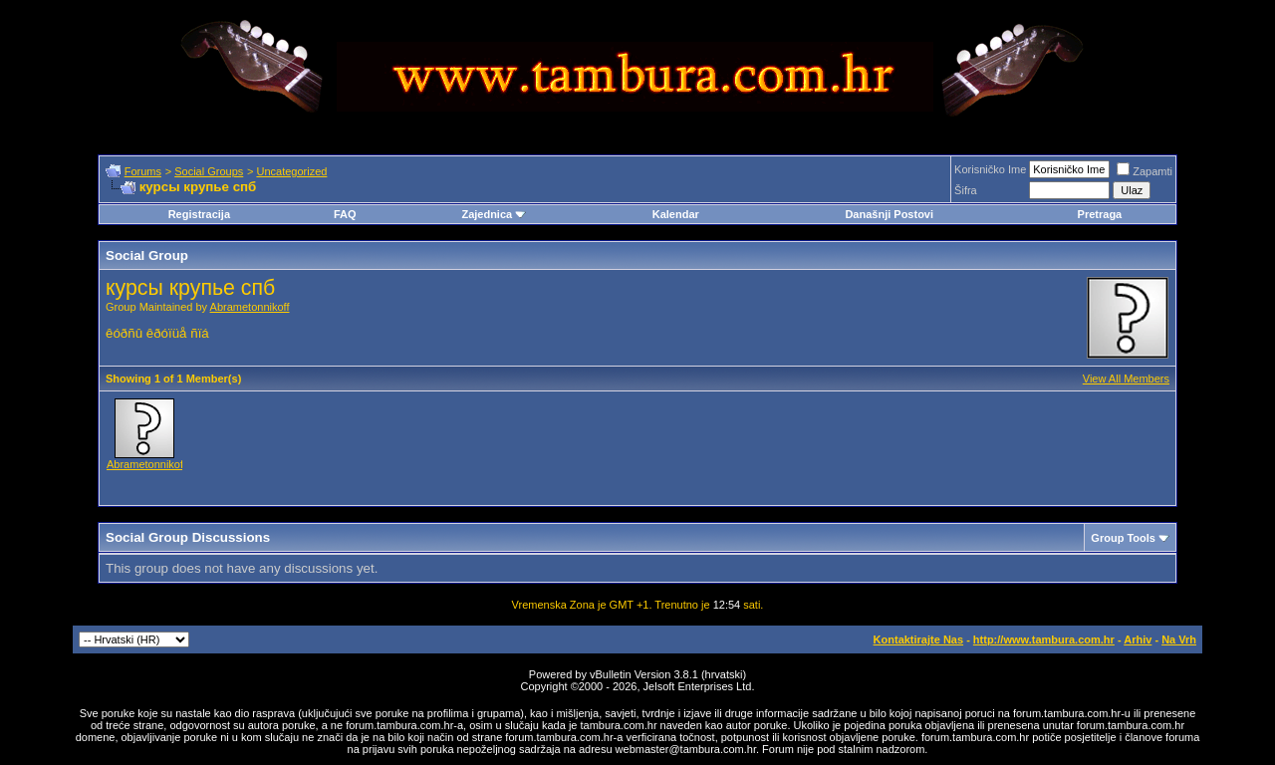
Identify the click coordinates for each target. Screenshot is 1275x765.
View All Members (1126, 378)
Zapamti (1144, 171)
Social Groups (208, 171)
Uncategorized (291, 171)
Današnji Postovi (889, 214)
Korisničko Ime (990, 169)
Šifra (965, 190)
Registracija (199, 214)
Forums (143, 171)
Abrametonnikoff (250, 307)
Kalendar (675, 214)
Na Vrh (1178, 639)
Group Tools (1123, 538)
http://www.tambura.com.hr (1044, 639)
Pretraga (1100, 214)
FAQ (345, 214)
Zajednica (493, 214)
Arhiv (1137, 639)
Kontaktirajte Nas (918, 639)
